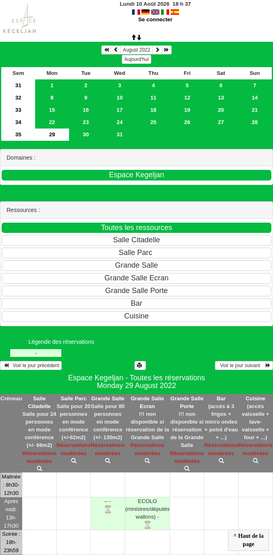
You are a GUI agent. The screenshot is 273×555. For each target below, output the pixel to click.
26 (187, 122)
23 (86, 122)
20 (221, 110)
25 (153, 122)
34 (18, 122)
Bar (221, 398)
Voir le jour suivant (244, 365)
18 (153, 110)
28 (255, 122)
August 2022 (136, 50)
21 (255, 110)
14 (255, 98)
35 (18, 134)
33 (18, 110)
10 (119, 98)
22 (52, 122)
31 (18, 85)
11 (153, 98)
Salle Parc (73, 398)
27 (221, 122)
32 (18, 98)
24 (119, 122)
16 (86, 110)
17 (119, 110)
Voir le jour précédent (30, 365)
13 (221, 98)
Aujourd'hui (136, 59)
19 (187, 110)
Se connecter (155, 19)
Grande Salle (108, 398)
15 (52, 110)
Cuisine (255, 398)
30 (86, 134)
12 (187, 98)
